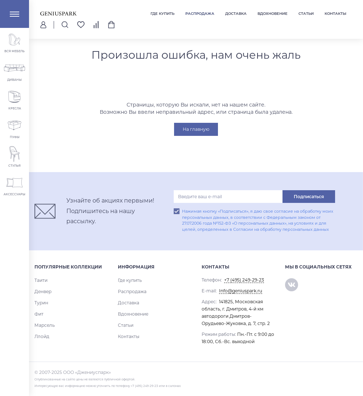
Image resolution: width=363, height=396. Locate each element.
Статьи (306, 13)
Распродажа (199, 13)
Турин (41, 302)
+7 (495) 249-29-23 (244, 280)
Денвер (42, 291)
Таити (41, 280)
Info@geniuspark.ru (240, 290)
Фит (39, 314)
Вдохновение (272, 13)
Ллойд (41, 336)
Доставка (236, 13)
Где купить (162, 13)
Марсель (44, 325)
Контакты (335, 13)
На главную (196, 129)
